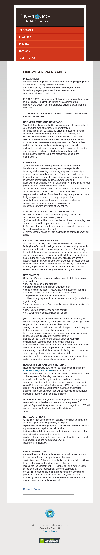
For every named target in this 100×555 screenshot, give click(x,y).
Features (25, 36)
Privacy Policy (50, 531)
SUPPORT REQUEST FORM (38, 370)
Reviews (24, 50)
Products (26, 30)
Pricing (24, 43)
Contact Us (27, 57)
